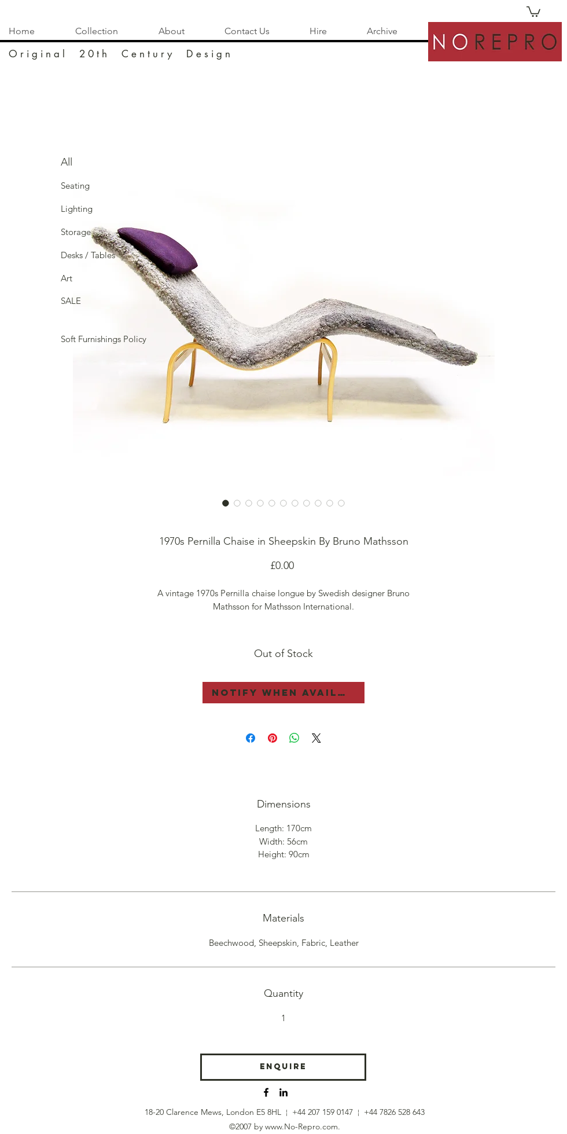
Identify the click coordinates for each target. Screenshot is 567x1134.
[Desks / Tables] (88, 255)
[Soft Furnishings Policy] (103, 339)
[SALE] (79, 301)
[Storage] (79, 232)
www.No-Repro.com (301, 1126)
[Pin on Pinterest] (272, 738)
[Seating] (79, 185)
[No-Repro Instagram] (283, 1092)
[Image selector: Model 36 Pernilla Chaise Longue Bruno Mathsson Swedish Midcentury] (225, 503)
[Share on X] (316, 738)
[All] (79, 162)
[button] (533, 11)
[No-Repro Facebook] (266, 1092)
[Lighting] (79, 209)
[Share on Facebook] (250, 738)
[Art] (79, 278)
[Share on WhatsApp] (294, 738)
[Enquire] (283, 1067)
